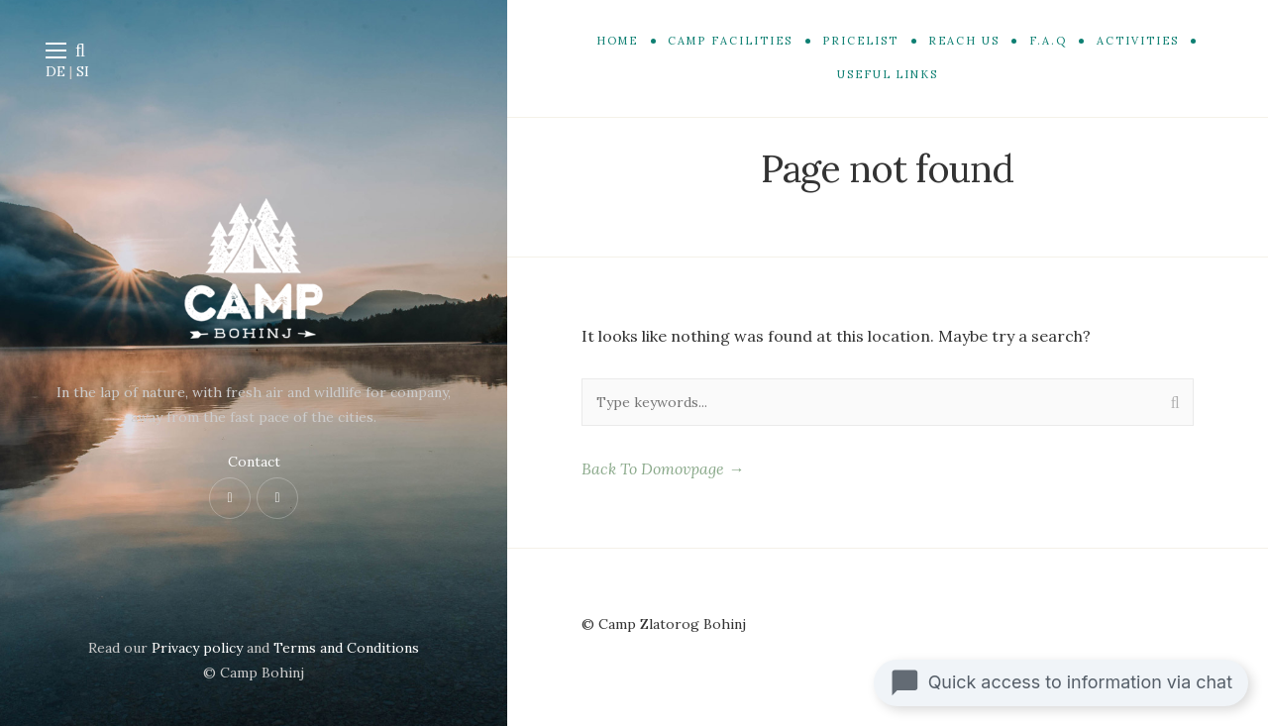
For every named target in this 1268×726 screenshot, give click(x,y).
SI (82, 71)
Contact (254, 461)
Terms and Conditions (346, 648)
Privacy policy (197, 648)
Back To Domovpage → (662, 468)
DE (55, 71)
